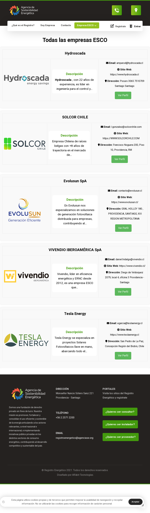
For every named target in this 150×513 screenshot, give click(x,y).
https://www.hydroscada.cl (124, 74)
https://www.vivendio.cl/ (132, 267)
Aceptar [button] (135, 502)
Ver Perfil (123, 95)
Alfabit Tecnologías (82, 484)
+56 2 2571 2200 (65, 422)
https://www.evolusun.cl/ (124, 203)
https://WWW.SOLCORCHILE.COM (121, 138)
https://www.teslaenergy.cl (124, 337)
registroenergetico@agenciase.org (74, 443)
